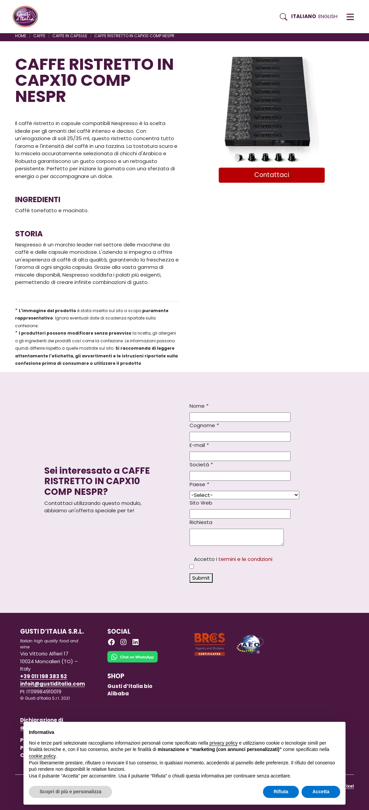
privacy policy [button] (224, 743)
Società (201, 464)
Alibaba (118, 693)
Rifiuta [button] (281, 791)
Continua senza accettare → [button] (309, 730)
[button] (350, 16)
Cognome (204, 425)
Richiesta (201, 522)
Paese (199, 484)
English (327, 16)
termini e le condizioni (245, 559)
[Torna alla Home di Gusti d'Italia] (28, 17)
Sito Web (201, 502)
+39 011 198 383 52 (43, 676)
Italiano (303, 16)
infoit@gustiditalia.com (52, 683)
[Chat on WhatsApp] (132, 661)
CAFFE (39, 36)
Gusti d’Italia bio (129, 686)
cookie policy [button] (42, 756)
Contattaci (271, 174)
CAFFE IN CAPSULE (69, 36)
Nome (199, 405)
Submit (201, 577)
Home (20, 36)
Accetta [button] (320, 791)
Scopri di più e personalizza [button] (70, 791)
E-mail (199, 445)
